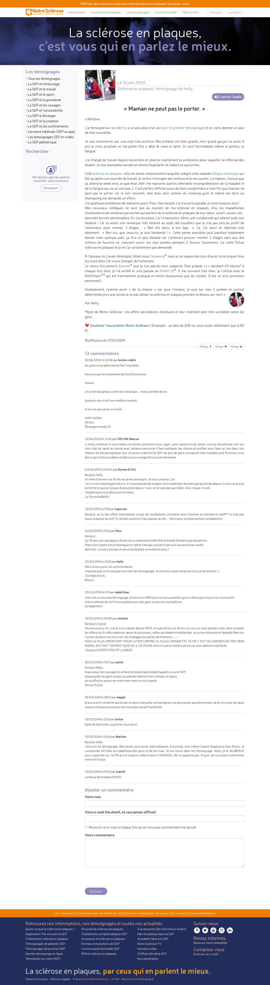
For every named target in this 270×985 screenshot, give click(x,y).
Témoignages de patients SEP (45, 944)
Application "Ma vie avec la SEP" (46, 934)
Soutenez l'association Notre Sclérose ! (120, 325)
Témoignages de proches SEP (45, 949)
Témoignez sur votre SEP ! (43, 959)
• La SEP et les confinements (47, 126)
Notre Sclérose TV (149, 944)
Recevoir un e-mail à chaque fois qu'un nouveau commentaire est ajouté (140, 827)
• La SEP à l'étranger (41, 115)
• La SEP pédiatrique (41, 142)
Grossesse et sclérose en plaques (103, 939)
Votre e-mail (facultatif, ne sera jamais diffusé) (120, 812)
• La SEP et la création (42, 121)
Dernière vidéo (147, 949)
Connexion (216, 12)
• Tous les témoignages (43, 78)
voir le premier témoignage (183, 128)
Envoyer (96, 891)
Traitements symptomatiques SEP (104, 934)
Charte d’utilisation (36, 979)
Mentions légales (60, 979)
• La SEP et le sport (40, 94)
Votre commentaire (99, 835)
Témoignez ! (51, 188)
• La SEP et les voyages (43, 105)
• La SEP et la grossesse (43, 100)
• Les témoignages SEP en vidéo (50, 137)
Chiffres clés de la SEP (152, 954)
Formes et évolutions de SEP (100, 944)
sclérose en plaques (107, 173)
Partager (206, 346)
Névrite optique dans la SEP (155, 934)
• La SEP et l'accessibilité (44, 110)
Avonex (124, 266)
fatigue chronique (225, 173)
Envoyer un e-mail (205, 954)
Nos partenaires (147, 959)
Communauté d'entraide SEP (100, 949)
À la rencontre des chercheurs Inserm (161, 929)
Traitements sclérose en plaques (46, 939)
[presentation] (114, 877)
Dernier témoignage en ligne (44, 954)
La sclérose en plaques (106, 12)
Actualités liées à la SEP (153, 939)
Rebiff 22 (167, 271)
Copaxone (157, 256)
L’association (76, 12)
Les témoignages (138, 12)
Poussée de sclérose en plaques (102, 929)
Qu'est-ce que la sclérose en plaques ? (50, 929)
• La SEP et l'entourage (43, 84)
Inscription (235, 12)
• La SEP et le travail (41, 89)
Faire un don (190, 12)
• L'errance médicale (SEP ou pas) (50, 131)
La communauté (166, 12)
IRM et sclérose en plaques (98, 954)
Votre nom (93, 796)
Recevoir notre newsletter (210, 943)
